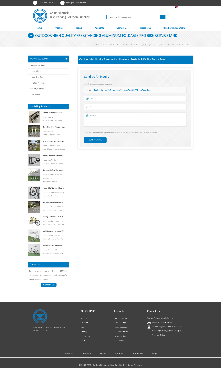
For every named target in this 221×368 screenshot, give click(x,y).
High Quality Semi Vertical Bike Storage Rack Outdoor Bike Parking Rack (54, 202)
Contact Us (121, 28)
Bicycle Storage (36, 71)
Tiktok (162, 3)
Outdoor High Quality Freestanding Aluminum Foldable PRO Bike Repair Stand (122, 90)
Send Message (95, 140)
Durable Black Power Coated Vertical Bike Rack (54, 156)
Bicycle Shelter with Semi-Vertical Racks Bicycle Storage (54, 141)
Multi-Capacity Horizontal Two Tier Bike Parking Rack (54, 231)
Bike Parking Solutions (174, 28)
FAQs (83, 341)
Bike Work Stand (125, 45)
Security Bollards (37, 89)
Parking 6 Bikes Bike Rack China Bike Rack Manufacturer (54, 217)
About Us (99, 28)
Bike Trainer (35, 95)
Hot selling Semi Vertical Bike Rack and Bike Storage (54, 127)
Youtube (152, 3)
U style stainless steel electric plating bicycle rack (54, 246)
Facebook (147, 3)
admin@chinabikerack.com (76, 3)
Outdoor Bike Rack (37, 65)
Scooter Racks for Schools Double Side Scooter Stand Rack (54, 113)
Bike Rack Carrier (37, 83)
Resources (145, 28)
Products (59, 28)
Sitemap (84, 332)
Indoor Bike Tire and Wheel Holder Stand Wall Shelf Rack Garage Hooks (54, 188)
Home (39, 28)
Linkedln (157, 3)
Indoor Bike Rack (110, 45)
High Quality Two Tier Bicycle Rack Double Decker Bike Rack (54, 170)
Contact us (48, 284)
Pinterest (142, 3)
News (79, 28)
